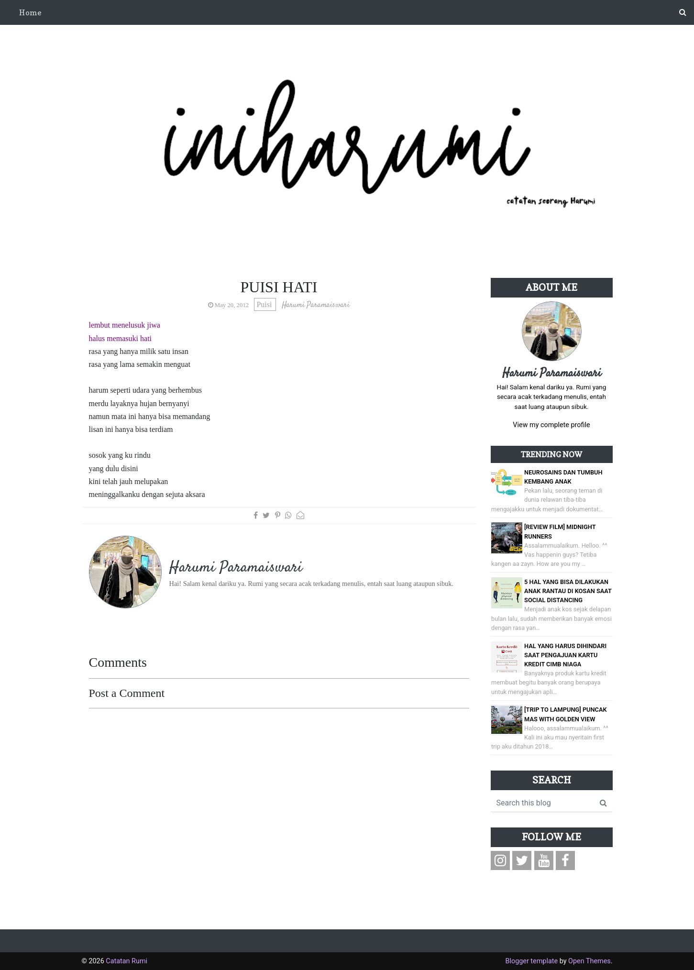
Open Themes (589, 961)
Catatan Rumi (126, 961)
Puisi (265, 304)
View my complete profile (551, 425)
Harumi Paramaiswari (551, 373)
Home (30, 12)
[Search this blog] (543, 803)
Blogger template (531, 961)
